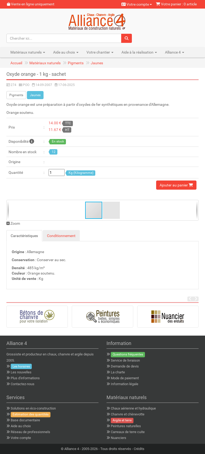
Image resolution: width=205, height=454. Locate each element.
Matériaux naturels (45, 63)
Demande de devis (125, 366)
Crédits (139, 449)
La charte (118, 372)
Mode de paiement (125, 378)
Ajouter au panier (176, 185)
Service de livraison (125, 360)
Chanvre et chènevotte (127, 414)
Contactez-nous (22, 384)
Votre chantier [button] (99, 52)
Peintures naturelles (126, 426)
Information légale (124, 384)
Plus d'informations (25, 378)
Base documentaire (25, 420)
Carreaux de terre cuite (128, 432)
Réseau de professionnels (30, 432)
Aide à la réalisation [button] (139, 52)
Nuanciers (118, 438)
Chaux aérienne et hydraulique (133, 408)
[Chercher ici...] (64, 38)
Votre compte (136, 4)
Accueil (16, 63)
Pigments (76, 63)
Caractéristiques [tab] (24, 236)
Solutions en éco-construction (33, 408)
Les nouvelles (21, 372)
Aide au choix (21, 426)
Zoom (13, 223)
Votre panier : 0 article (176, 4)
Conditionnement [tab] (61, 236)
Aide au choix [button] (65, 52)
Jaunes (97, 63)
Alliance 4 (71, 449)
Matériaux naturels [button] (27, 52)
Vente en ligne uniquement (30, 4)
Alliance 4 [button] (174, 52)
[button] (111, 210)
